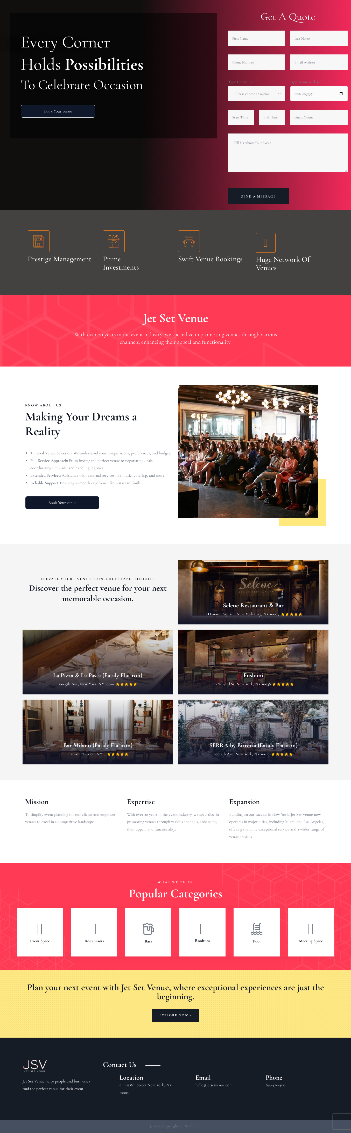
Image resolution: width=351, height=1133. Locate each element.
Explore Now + (175, 1015)
